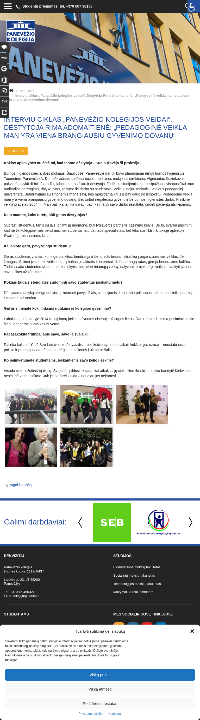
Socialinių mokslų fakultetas (134, 575)
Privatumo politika (91, 714)
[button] (192, 631)
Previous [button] (80, 522)
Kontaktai (114, 714)
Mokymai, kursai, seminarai (133, 592)
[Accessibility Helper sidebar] (194, 6)
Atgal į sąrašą (21, 485)
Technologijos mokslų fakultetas (137, 584)
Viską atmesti (100, 689)
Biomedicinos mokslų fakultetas (136, 567)
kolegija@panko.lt (25, 596)
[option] (112, 522)
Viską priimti (100, 675)
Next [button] (189, 522)
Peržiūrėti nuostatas (100, 703)
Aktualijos (27, 91)
